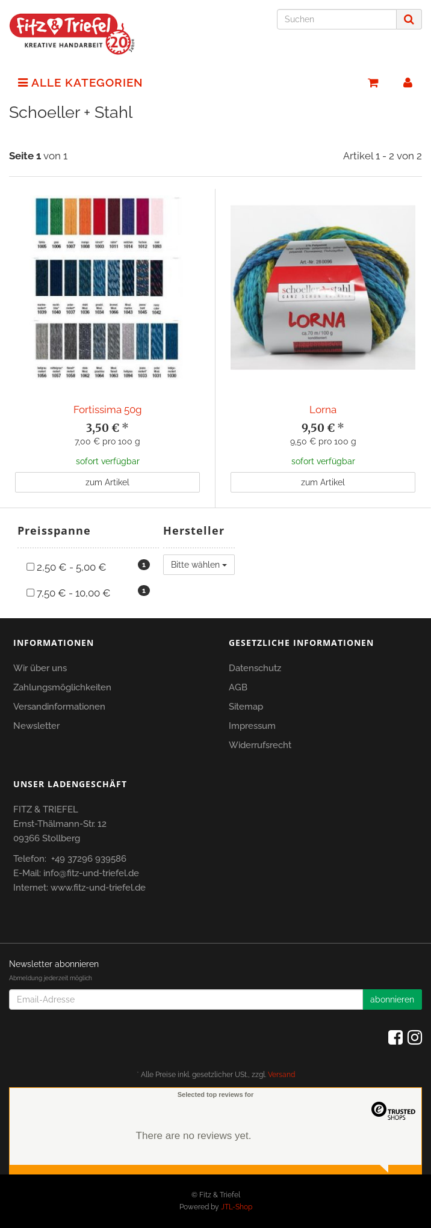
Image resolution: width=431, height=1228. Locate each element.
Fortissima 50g (107, 410)
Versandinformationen (59, 706)
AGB (238, 687)
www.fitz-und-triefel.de (98, 887)
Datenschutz (255, 668)
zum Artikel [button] (107, 482)
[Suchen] (337, 19)
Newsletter (36, 725)
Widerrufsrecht (260, 745)
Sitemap (246, 706)
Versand (281, 1074)
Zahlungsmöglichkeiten (62, 687)
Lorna (322, 410)
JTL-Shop (236, 1207)
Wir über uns (40, 668)
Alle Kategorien (80, 82)
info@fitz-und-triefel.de (91, 873)
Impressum (252, 725)
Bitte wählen (199, 564)
